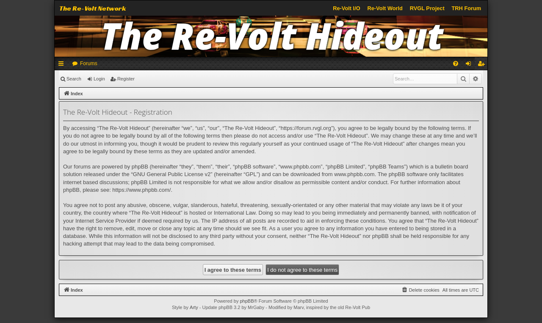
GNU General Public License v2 (172, 174)
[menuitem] (455, 63)
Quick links (62, 65)
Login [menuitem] (470, 65)
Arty (194, 307)
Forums (88, 63)
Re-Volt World (384, 8)
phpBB (247, 301)
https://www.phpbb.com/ (141, 190)
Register (126, 78)
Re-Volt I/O (346, 8)
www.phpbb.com (354, 174)
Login (99, 78)
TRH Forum (466, 8)
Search (73, 78)
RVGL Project (427, 8)
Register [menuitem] (482, 65)
